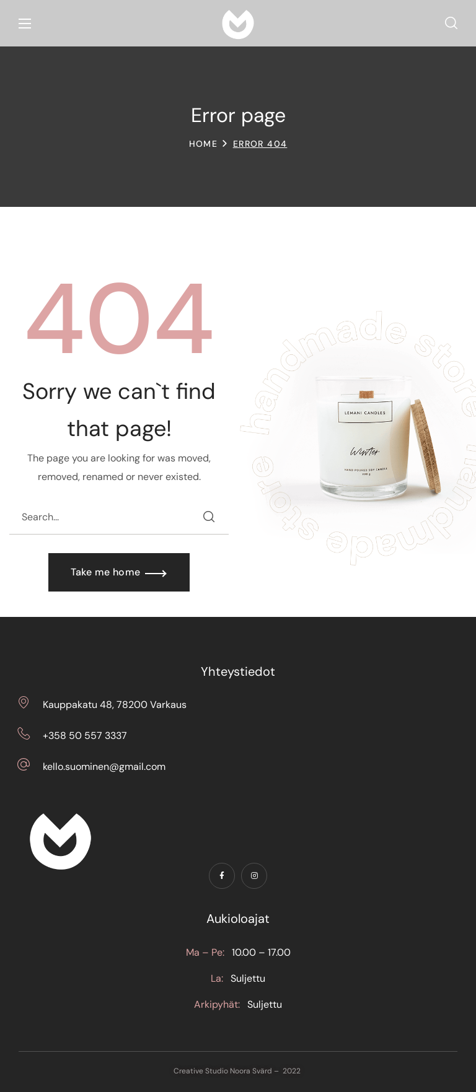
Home (203, 143)
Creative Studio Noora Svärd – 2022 (238, 1071)
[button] (451, 23)
